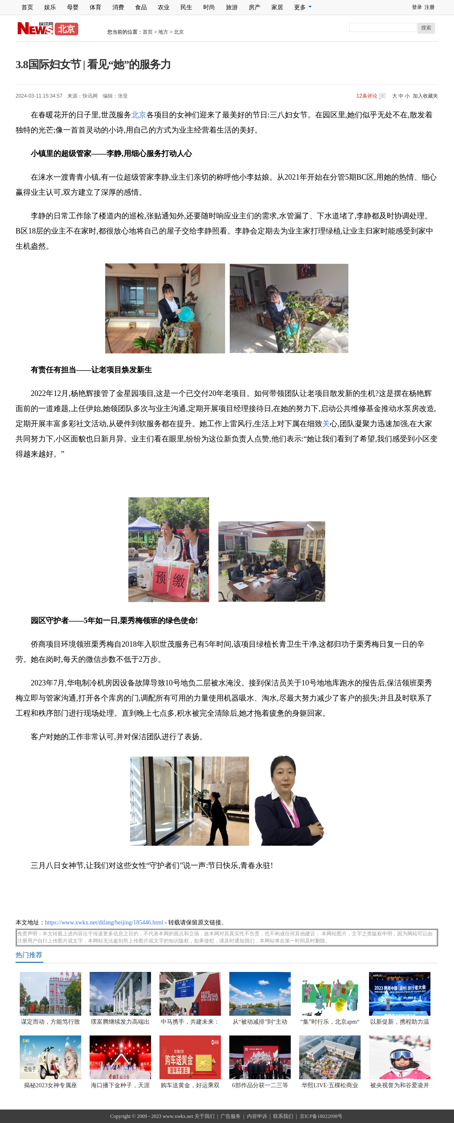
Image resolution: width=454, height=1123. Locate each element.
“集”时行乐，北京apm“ (330, 1022)
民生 (186, 7)
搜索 (426, 28)
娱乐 (50, 7)
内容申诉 (257, 1116)
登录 (417, 7)
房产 (254, 7)
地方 (163, 32)
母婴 (73, 7)
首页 (27, 7)
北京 (179, 32)
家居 (277, 7)
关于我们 (204, 1116)
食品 (141, 7)
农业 (164, 7)
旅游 (232, 7)
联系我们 (283, 1116)
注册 (430, 7)
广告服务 (230, 1116)
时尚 (209, 7)
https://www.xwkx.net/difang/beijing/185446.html (104, 922)
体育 (95, 7)
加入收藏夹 (425, 96)
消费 (118, 7)
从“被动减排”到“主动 (260, 1022)
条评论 (366, 96)
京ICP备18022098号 (321, 1116)
